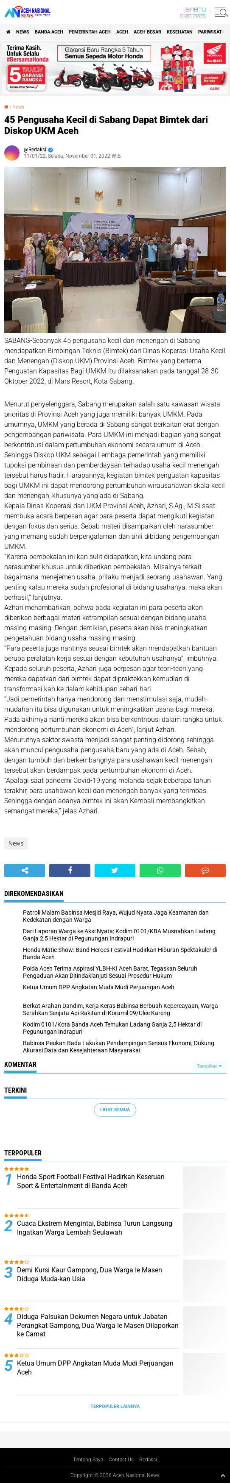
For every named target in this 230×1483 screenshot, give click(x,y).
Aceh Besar (147, 32)
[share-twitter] (115, 870)
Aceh (122, 32)
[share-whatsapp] (160, 870)
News (22, 32)
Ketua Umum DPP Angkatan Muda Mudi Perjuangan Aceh (95, 1367)
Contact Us (121, 1460)
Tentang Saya (88, 1460)
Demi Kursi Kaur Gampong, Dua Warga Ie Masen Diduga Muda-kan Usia (89, 1274)
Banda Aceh (49, 32)
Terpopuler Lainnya (115, 1406)
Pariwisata (211, 32)
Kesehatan (180, 32)
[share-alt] (24, 870)
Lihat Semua (115, 1110)
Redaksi (148, 1460)
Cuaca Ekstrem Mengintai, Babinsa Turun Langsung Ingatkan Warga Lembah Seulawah (94, 1227)
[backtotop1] (222, 1475)
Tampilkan (209, 1066)
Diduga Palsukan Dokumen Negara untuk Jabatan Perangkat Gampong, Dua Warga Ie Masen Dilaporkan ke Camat (98, 1325)
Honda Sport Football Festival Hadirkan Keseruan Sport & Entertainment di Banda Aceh (91, 1181)
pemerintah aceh (90, 32)
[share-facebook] (69, 870)
